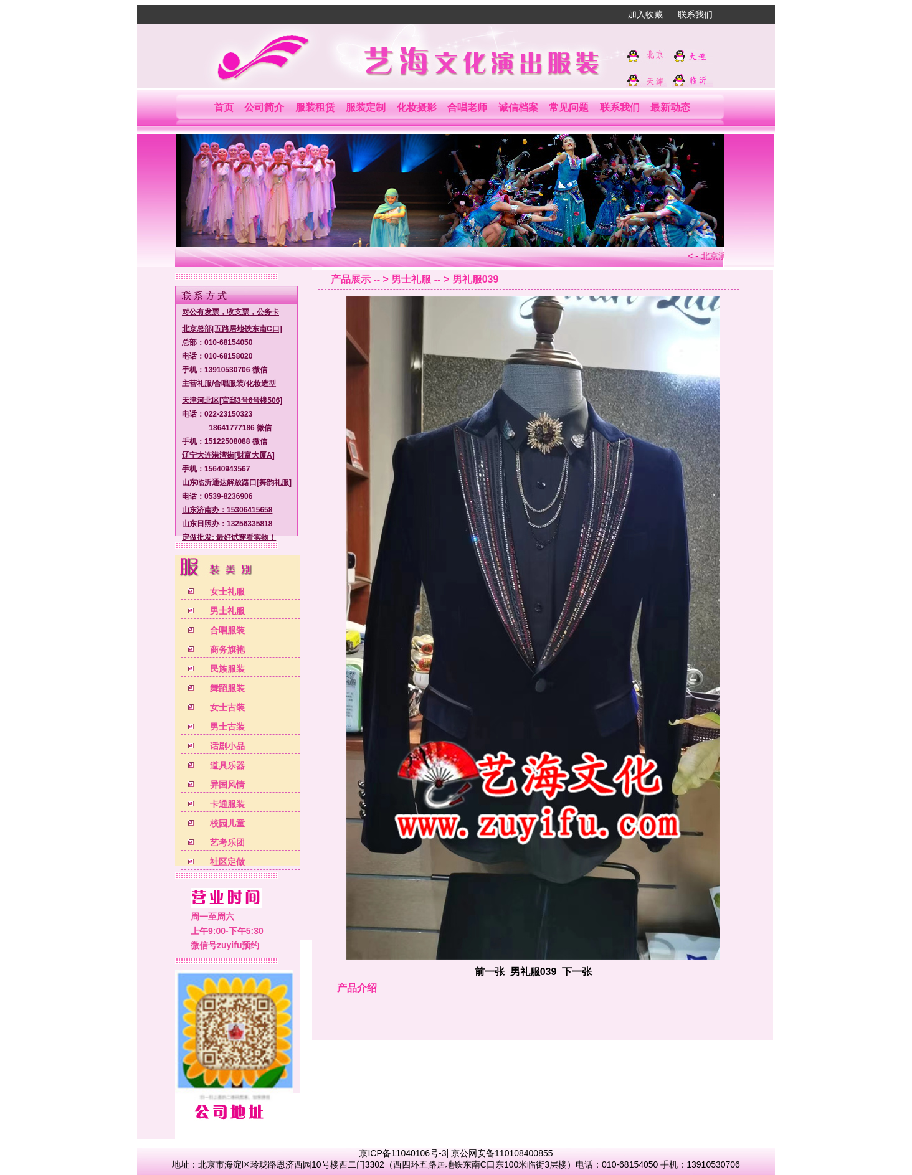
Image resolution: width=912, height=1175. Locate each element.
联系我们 (695, 14)
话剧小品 (227, 746)
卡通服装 (227, 804)
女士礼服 (227, 592)
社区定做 (227, 862)
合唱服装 (227, 630)
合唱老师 (467, 107)
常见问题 (569, 107)
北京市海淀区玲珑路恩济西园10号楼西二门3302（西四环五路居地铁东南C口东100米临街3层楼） (387, 1164)
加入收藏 (645, 14)
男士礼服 (227, 611)
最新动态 (670, 107)
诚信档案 (518, 107)
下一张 (577, 971)
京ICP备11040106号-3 (402, 1153)
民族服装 (227, 669)
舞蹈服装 (227, 688)
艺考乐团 (227, 842)
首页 (224, 107)
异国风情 (227, 785)
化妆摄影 (417, 107)
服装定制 (366, 107)
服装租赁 (315, 107)
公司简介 (264, 107)
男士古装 (227, 727)
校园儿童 (227, 823)
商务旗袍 (227, 649)
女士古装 (227, 707)
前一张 (490, 971)
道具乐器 (227, 765)
